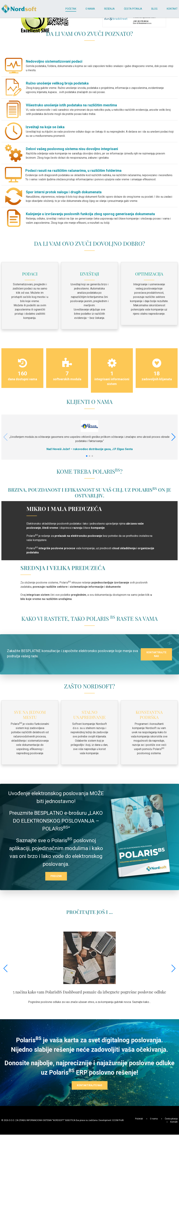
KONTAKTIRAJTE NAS (156, 764)
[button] (173, 508)
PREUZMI (56, 986)
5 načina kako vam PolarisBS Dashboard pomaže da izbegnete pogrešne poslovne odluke (89, 1102)
